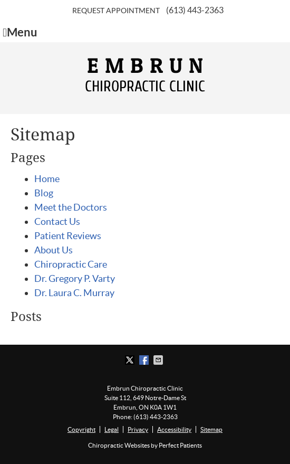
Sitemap (211, 429)
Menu (20, 32)
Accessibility (174, 429)
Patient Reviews (67, 235)
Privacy (138, 429)
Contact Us (57, 221)
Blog (43, 192)
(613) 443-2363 (195, 10)
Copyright (81, 429)
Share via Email (159, 360)
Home (47, 178)
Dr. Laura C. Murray (74, 292)
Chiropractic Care (70, 264)
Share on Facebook (145, 360)
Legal (111, 429)
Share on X (131, 360)
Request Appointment (116, 10)
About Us (53, 249)
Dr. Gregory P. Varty (74, 278)
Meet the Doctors (70, 207)
